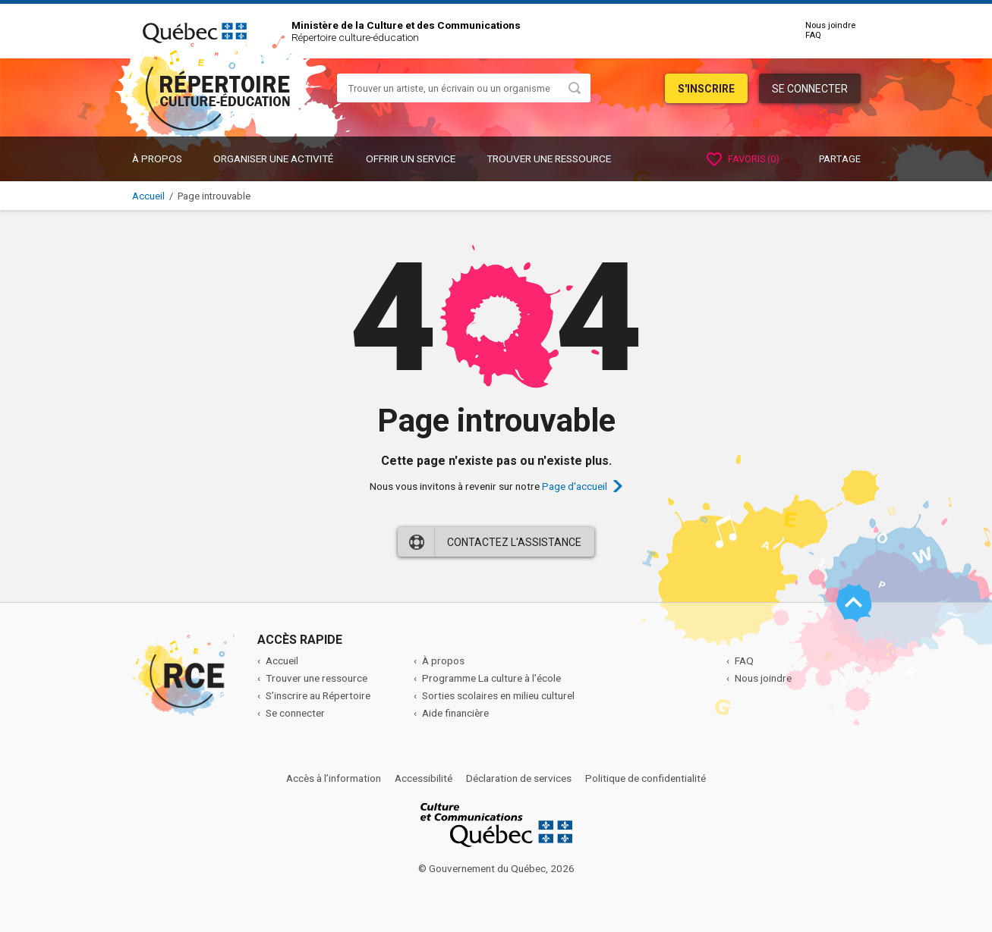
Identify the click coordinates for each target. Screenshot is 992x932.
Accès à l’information (333, 778)
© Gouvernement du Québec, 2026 (496, 868)
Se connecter (810, 89)
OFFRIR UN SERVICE (410, 158)
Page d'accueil (574, 486)
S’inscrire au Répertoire (318, 695)
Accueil (148, 196)
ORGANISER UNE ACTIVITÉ (273, 158)
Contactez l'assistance (514, 542)
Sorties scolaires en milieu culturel (498, 695)
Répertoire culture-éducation (355, 37)
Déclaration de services (519, 778)
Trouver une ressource (549, 158)
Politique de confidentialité (645, 778)
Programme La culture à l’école (491, 678)
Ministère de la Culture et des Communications (406, 25)
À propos (157, 158)
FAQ (813, 35)
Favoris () (743, 159)
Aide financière (455, 713)
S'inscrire (706, 89)
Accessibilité (423, 778)
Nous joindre (830, 25)
